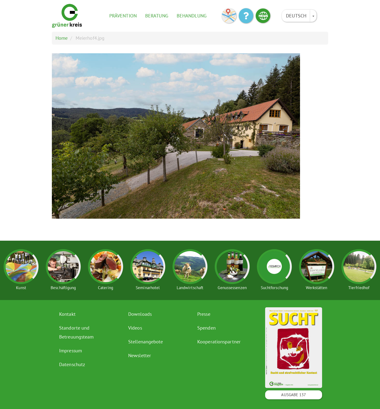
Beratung (156, 16)
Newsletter (139, 355)
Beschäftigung (63, 287)
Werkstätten (316, 287)
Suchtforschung (274, 287)
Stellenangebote (145, 342)
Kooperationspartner (219, 342)
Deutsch (296, 16)
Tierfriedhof (358, 287)
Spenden (206, 328)
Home (61, 38)
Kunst (21, 287)
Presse (203, 314)
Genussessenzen (232, 287)
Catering (105, 287)
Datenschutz (72, 364)
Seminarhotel (148, 287)
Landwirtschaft (190, 287)
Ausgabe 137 (293, 394)
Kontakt (67, 314)
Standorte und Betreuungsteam (76, 332)
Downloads (140, 314)
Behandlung (191, 16)
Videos (135, 328)
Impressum (70, 350)
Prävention (123, 16)
